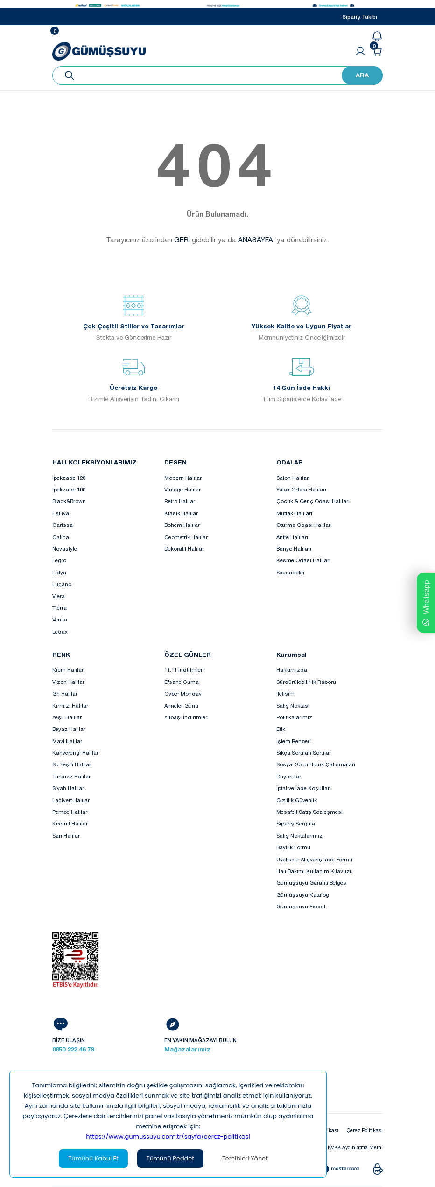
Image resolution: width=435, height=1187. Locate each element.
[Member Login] (360, 51)
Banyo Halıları (293, 549)
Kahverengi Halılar (75, 753)
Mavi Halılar (67, 741)
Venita (59, 619)
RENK (61, 654)
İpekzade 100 (68, 489)
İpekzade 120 (68, 478)
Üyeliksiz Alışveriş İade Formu (314, 859)
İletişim (285, 693)
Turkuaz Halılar (71, 776)
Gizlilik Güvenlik (296, 800)
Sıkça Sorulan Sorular (303, 753)
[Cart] (377, 51)
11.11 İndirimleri (184, 670)
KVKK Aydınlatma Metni (353, 1148)
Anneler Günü (181, 706)
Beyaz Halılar (68, 729)
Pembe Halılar (69, 812)
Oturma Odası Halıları (304, 525)
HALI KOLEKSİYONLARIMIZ (94, 462)
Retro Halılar (179, 501)
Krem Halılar (68, 670)
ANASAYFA (255, 240)
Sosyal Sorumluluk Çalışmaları (315, 764)
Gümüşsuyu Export (300, 906)
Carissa (62, 525)
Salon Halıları (293, 478)
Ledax (60, 631)
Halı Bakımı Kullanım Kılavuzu (314, 871)
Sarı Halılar (66, 835)
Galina (60, 537)
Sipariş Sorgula (295, 823)
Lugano (61, 584)
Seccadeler (290, 572)
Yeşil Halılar (67, 717)
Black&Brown (69, 501)
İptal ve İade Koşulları (303, 788)
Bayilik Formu (293, 847)
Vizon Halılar (68, 682)
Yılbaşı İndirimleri (186, 717)
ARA (362, 75)
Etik (280, 729)
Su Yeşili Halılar (71, 764)
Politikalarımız (294, 717)
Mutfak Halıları (294, 513)
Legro (59, 560)
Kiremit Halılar (70, 823)
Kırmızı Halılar (70, 706)
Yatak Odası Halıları (301, 489)
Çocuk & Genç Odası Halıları (313, 501)
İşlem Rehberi (293, 741)
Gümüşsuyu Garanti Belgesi (312, 883)
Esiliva (60, 513)
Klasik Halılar (181, 513)
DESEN (175, 462)
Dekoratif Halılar (184, 549)
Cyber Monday (183, 693)
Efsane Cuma (181, 682)
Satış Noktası (292, 706)
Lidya (59, 572)
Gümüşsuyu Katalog (302, 895)
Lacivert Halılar (71, 800)
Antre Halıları (292, 537)
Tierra (59, 608)
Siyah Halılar (68, 788)
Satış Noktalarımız (299, 835)
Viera (58, 596)
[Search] (217, 75)
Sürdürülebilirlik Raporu (306, 682)
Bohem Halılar (182, 525)
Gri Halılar (64, 693)
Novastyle (64, 549)
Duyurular (288, 776)
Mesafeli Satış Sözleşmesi (309, 812)
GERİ (182, 240)
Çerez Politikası (363, 1130)
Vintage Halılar (182, 489)
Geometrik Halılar (186, 537)
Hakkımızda (291, 670)
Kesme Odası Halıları (303, 560)
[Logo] (99, 50)
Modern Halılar (183, 478)
